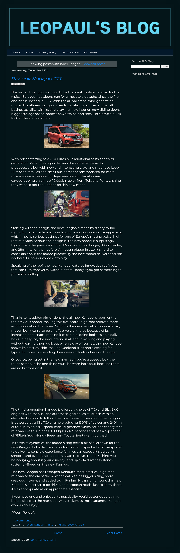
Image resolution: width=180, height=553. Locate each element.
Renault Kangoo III (36, 78)
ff (22, 524)
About (30, 52)
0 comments (23, 520)
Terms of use (70, 52)
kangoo (39, 524)
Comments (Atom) (43, 539)
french (29, 524)
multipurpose (65, 524)
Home (58, 533)
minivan (50, 524)
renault (79, 524)
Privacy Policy (47, 52)
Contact (15, 52)
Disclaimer (90, 52)
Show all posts (94, 64)
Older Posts (114, 533)
